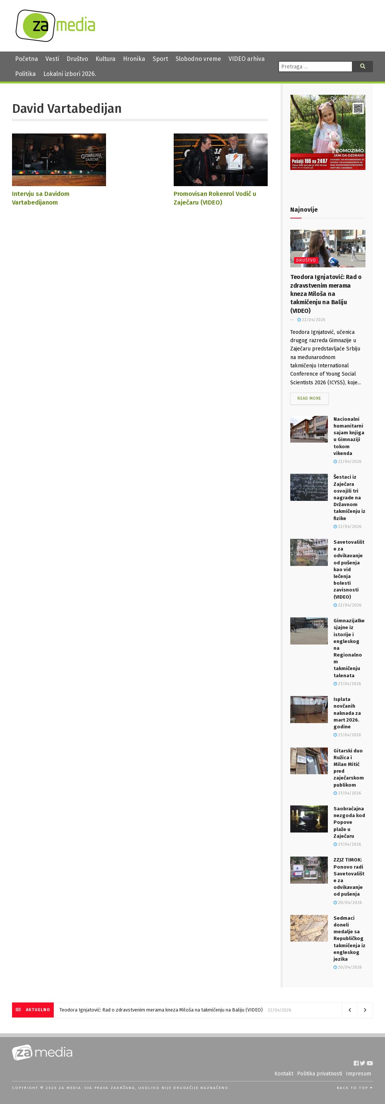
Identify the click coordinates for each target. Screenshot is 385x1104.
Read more (309, 398)
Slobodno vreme (198, 58)
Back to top (355, 1088)
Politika (25, 73)
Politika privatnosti (319, 1074)
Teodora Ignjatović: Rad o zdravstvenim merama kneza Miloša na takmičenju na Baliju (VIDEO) (326, 293)
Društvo (77, 58)
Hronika (134, 58)
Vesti (52, 58)
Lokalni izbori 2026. (69, 73)
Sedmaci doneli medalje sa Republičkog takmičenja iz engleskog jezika (349, 938)
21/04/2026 (347, 683)
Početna (26, 58)
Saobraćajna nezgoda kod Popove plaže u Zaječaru (349, 822)
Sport (160, 58)
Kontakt (283, 1074)
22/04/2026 (311, 319)
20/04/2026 (347, 902)
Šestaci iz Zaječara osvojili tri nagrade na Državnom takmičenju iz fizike (349, 497)
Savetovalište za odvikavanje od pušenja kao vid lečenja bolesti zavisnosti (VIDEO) (348, 569)
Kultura (105, 58)
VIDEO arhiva (247, 58)
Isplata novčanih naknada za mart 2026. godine (347, 712)
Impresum (358, 1074)
